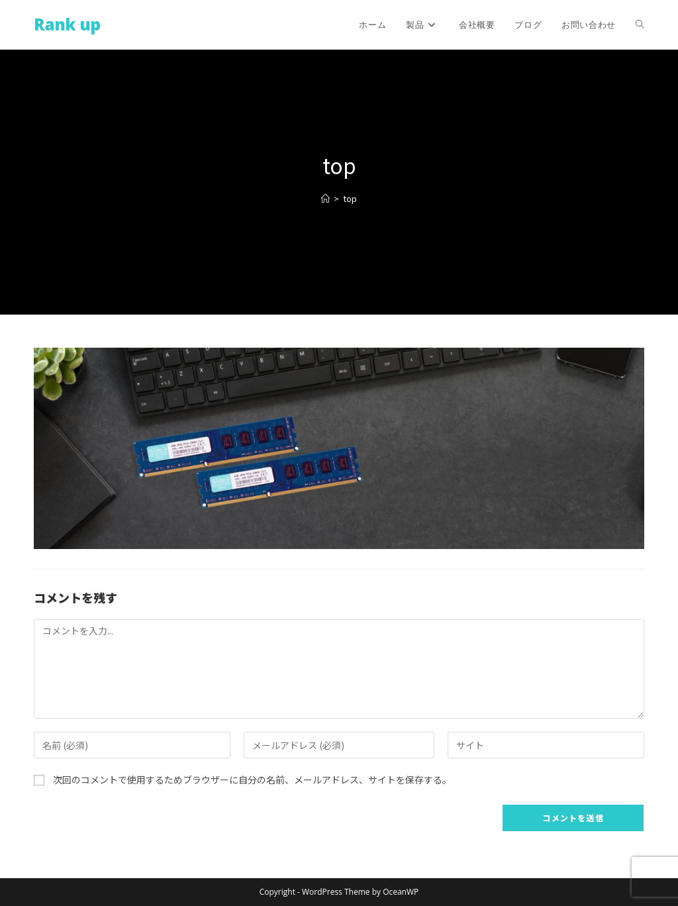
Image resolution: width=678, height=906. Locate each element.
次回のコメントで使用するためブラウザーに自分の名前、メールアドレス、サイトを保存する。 (252, 779)
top (350, 198)
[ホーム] (325, 198)
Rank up (67, 24)
